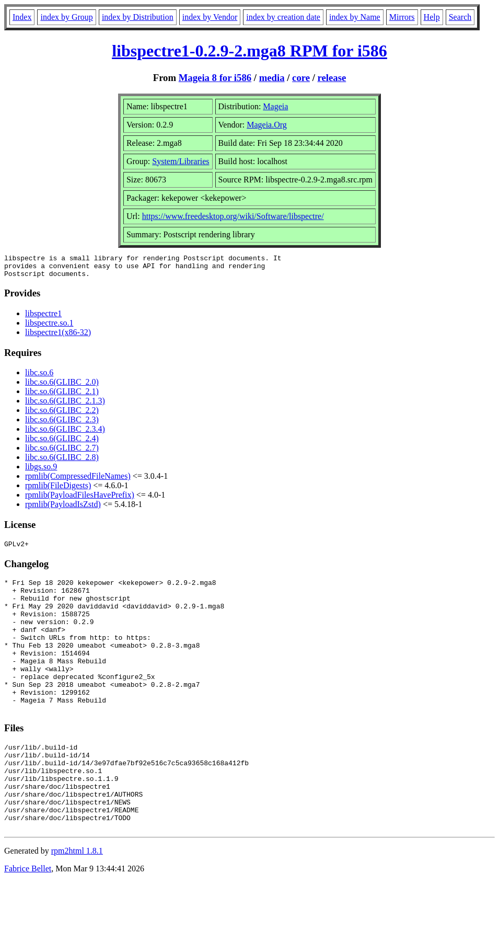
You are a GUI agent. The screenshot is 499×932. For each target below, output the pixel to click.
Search (460, 17)
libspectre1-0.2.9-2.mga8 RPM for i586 (249, 50)
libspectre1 (43, 318)
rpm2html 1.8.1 (77, 900)
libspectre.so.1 (49, 327)
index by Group (66, 17)
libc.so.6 (39, 377)
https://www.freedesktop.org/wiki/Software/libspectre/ (233, 216)
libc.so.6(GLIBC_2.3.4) (65, 433)
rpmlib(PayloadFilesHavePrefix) (79, 499)
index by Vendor (209, 17)
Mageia (275, 106)
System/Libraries (180, 161)
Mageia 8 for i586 (215, 77)
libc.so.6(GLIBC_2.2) (62, 414)
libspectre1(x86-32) (58, 336)
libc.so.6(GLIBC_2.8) (62, 461)
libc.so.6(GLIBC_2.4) (62, 443)
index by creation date (283, 17)
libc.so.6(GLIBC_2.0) (62, 386)
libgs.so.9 (41, 471)
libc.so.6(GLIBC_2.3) (62, 424)
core (301, 77)
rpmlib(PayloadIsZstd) (63, 508)
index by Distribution (137, 17)
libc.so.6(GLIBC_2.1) (62, 396)
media (272, 77)
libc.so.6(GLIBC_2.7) (62, 452)
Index (22, 17)
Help (432, 17)
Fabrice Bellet (27, 918)
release (332, 77)
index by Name (354, 17)
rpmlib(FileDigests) (58, 490)
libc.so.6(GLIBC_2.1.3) (65, 405)
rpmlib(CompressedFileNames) (78, 480)
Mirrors (402, 17)
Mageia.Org (267, 124)
